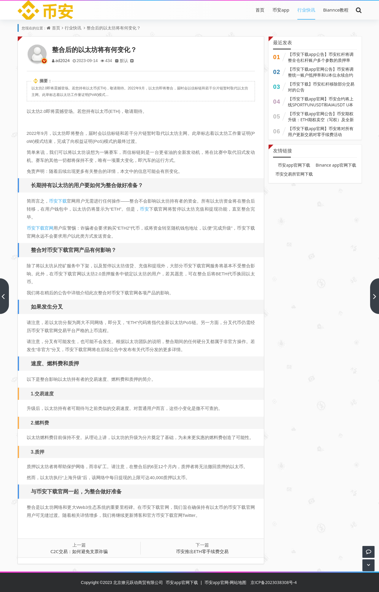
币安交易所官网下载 (294, 174)
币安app (280, 10)
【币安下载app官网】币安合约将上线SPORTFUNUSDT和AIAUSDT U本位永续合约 (320, 104)
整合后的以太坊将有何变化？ (114, 28)
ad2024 (63, 60)
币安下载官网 (40, 228)
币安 (144, 209)
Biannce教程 (336, 10)
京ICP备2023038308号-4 (273, 582)
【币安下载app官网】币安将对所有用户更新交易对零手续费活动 (320, 131)
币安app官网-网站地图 (225, 582)
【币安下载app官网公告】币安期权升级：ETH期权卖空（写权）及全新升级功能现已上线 (321, 119)
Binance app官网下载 (336, 165)
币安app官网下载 (294, 165)
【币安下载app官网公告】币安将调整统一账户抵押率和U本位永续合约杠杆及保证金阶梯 (320, 75)
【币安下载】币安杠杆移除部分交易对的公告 (321, 87)
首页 (260, 10)
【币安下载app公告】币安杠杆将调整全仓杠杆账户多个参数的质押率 (320, 57)
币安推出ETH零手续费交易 (202, 551)
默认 (126, 60)
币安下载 (58, 201)
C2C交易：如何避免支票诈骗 (78, 551)
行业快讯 (306, 10)
